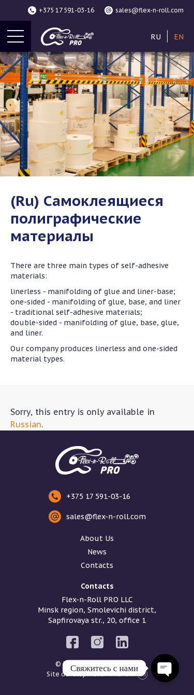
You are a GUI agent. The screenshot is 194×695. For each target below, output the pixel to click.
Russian (25, 424)
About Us (97, 538)
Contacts (97, 565)
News (97, 552)
